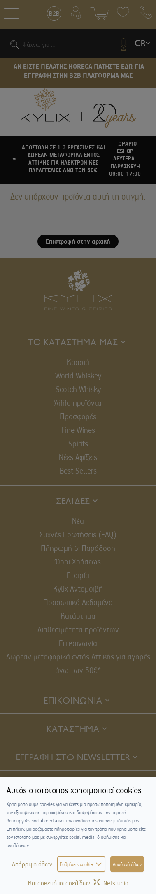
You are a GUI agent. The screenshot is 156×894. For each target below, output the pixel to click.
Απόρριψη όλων (32, 864)
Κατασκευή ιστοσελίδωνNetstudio (78, 883)
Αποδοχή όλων (127, 864)
